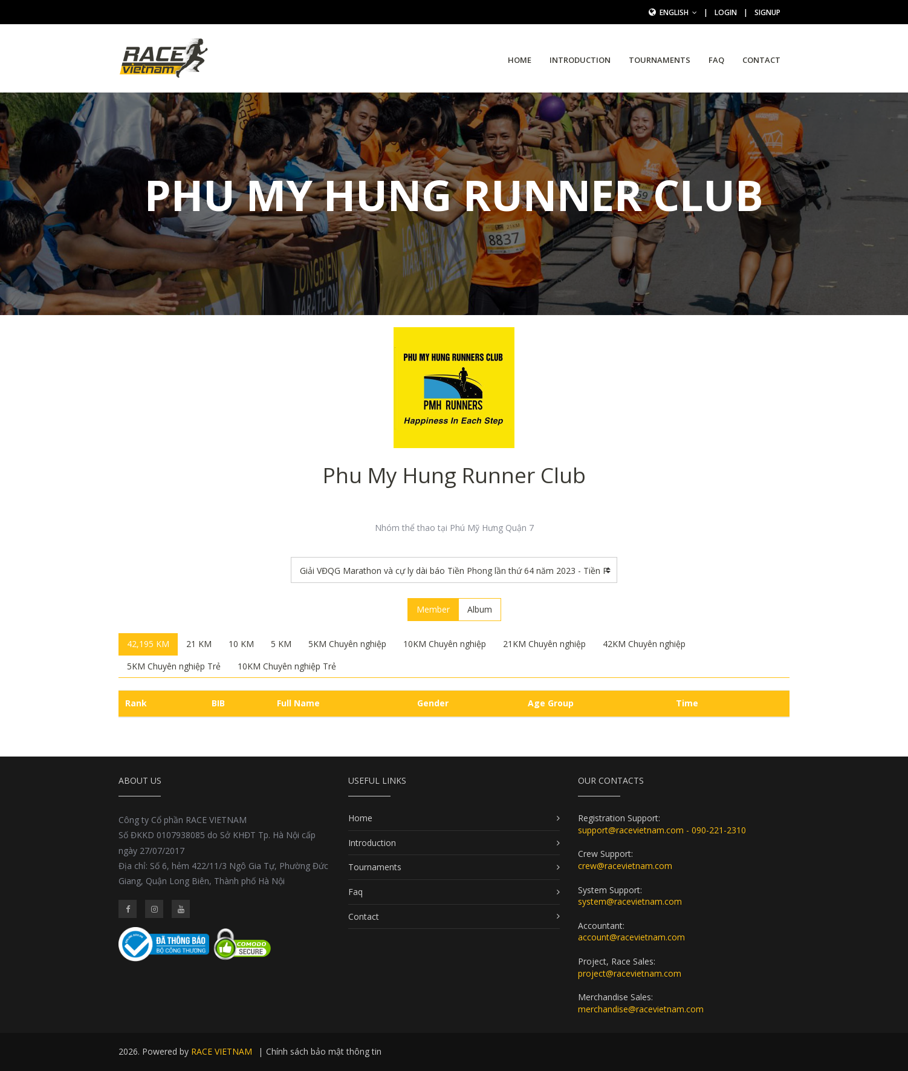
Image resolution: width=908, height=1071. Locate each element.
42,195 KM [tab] (148, 643)
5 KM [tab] (281, 643)
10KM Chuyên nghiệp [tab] (444, 643)
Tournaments (659, 59)
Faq (716, 59)
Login (726, 12)
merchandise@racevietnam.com (641, 1009)
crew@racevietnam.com (625, 865)
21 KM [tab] (199, 643)
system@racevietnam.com (630, 901)
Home (519, 59)
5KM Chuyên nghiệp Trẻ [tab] (174, 666)
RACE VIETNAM (221, 1051)
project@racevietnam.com (629, 973)
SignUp (767, 12)
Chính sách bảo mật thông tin (323, 1051)
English (678, 12)
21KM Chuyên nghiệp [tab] (544, 643)
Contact (761, 59)
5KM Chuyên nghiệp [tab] (347, 643)
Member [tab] (433, 609)
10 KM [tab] (241, 643)
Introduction (580, 59)
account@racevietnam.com (631, 937)
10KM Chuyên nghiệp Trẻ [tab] (287, 666)
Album (479, 609)
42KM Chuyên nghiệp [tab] (644, 643)
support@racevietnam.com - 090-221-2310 (662, 830)
